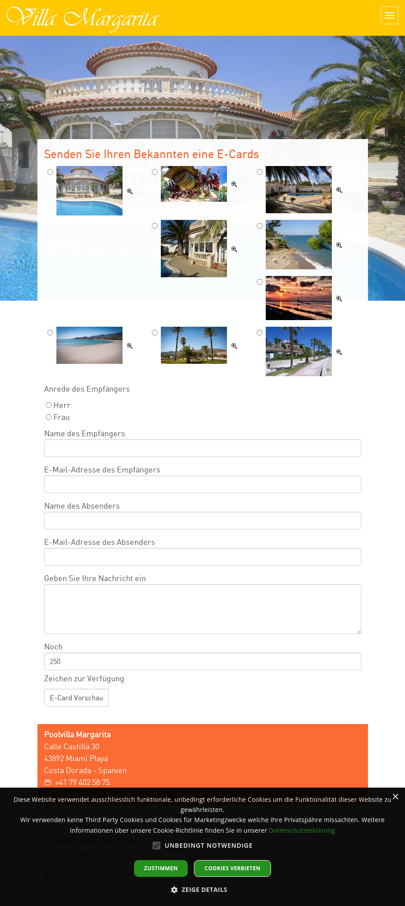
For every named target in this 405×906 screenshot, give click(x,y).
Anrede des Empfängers (87, 388)
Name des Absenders (82, 505)
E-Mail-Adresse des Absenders (99, 542)
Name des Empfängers (84, 433)
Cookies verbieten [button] (232, 868)
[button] (202, 889)
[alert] (202, 847)
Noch (53, 646)
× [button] (395, 797)
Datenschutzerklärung (302, 830)
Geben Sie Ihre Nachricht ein (95, 578)
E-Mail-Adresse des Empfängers (102, 469)
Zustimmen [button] (161, 868)
